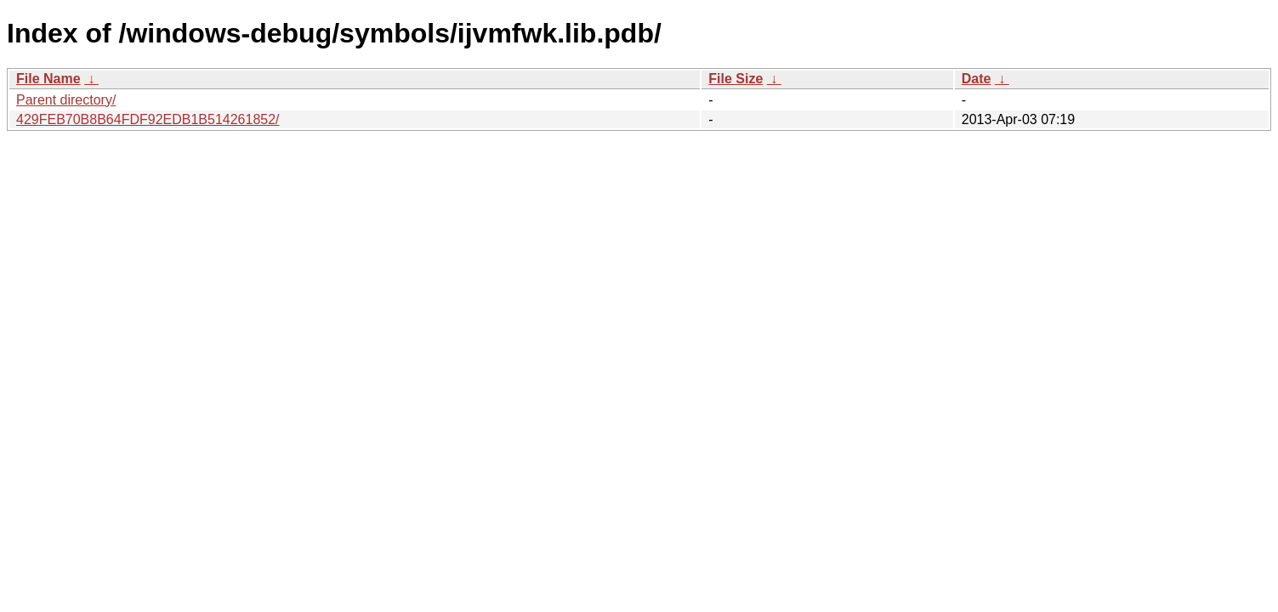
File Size (735, 78)
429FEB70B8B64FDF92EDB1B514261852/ (148, 119)
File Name (48, 78)
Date (976, 78)
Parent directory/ (66, 100)
